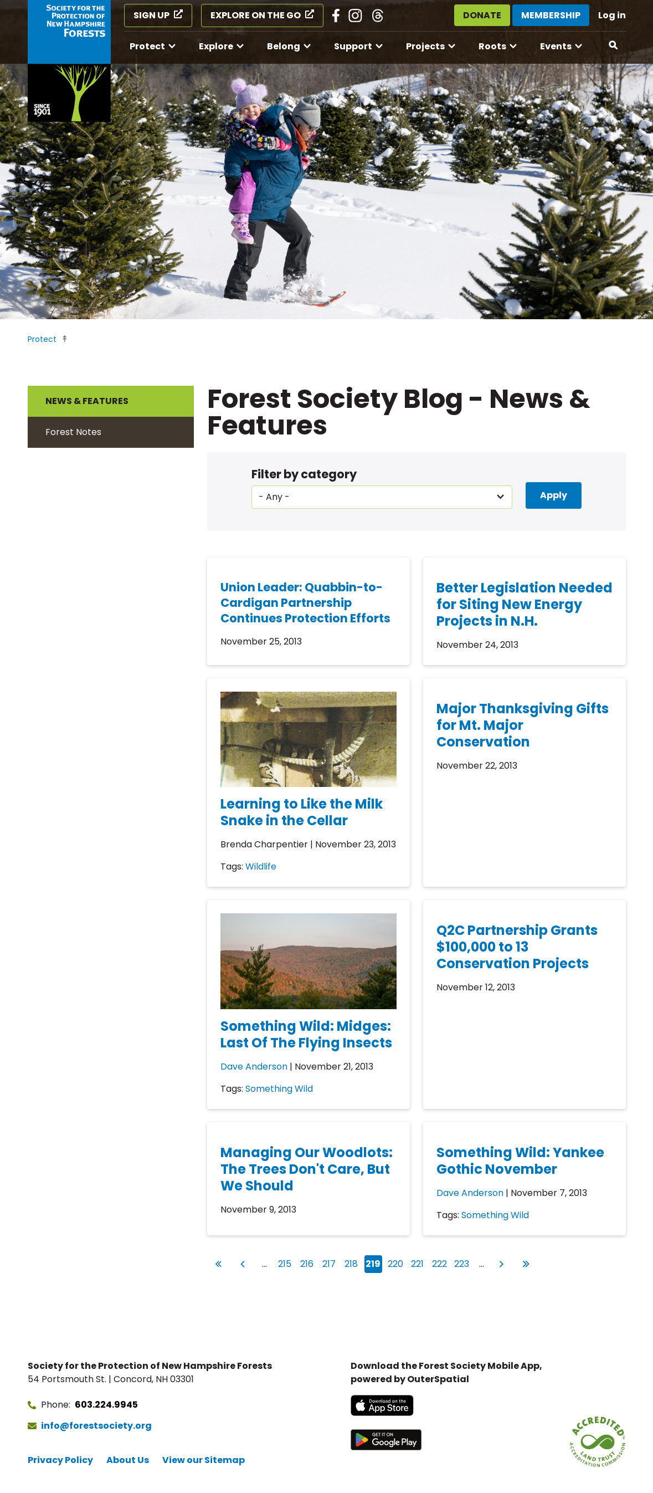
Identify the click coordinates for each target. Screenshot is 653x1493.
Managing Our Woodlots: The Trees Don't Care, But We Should (306, 1169)
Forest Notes (73, 432)
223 (462, 1262)
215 (286, 1262)
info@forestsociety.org (96, 1425)
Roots (492, 46)
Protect (147, 46)
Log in (612, 15)
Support (353, 46)
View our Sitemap (203, 1460)
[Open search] (614, 45)
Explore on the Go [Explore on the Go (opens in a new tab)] (255, 15)
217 (330, 1262)
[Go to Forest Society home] (69, 61)
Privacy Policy (60, 1460)
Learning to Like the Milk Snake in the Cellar (301, 812)
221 (418, 1262)
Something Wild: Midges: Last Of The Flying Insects (306, 1034)
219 (374, 1264)
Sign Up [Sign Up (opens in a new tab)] (151, 15)
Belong (283, 46)
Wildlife (260, 866)
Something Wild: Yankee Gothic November (520, 1160)
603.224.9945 (106, 1404)
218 (352, 1262)
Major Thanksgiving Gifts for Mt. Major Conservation (522, 725)
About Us (127, 1460)
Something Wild (279, 1088)
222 (440, 1262)
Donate (482, 15)
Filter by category (304, 474)
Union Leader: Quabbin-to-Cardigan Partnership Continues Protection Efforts (305, 602)
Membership (550, 15)
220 (396, 1262)
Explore (216, 46)
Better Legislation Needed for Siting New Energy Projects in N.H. (524, 604)
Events (556, 46)
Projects (425, 46)
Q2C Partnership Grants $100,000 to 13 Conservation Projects (517, 947)
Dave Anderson (253, 1066)
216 (308, 1262)
